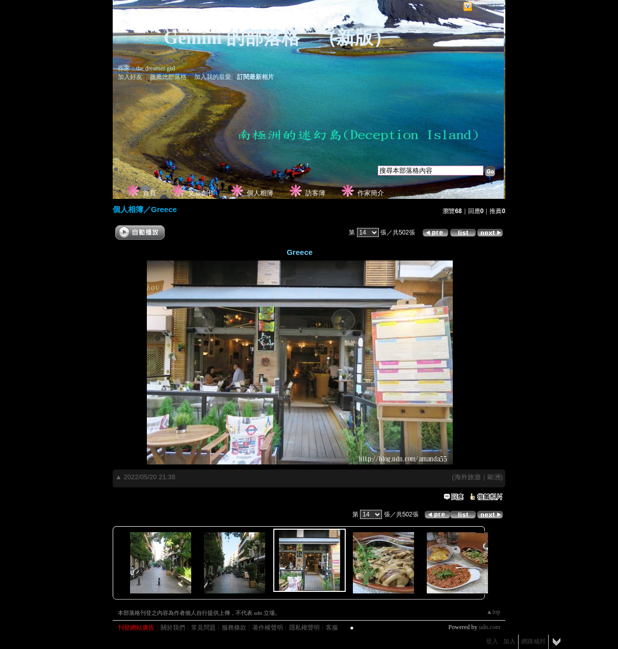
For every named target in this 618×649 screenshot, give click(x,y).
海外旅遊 (467, 477)
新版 (355, 38)
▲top (493, 611)
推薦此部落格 (168, 77)
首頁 (149, 193)
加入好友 (130, 77)
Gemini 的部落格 (232, 38)
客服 (332, 627)
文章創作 (201, 193)
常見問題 (203, 627)
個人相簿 (260, 193)
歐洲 (494, 477)
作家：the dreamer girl (146, 68)
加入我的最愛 (212, 77)
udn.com (489, 627)
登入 (492, 641)
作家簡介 (370, 193)
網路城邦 (487, 7)
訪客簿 (315, 193)
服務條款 (234, 627)
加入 (509, 641)
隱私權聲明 (304, 627)
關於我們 (173, 627)
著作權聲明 (267, 627)
